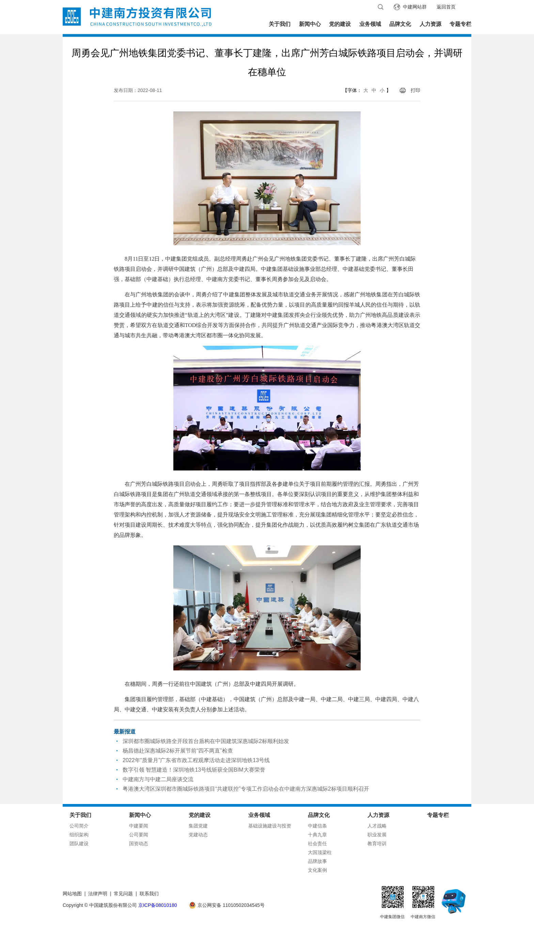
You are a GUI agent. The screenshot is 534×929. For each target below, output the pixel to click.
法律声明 (97, 893)
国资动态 (138, 843)
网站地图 (72, 893)
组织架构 (79, 834)
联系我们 (149, 893)
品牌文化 (400, 24)
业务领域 (370, 24)
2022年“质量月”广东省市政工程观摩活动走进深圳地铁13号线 (196, 760)
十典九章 (317, 834)
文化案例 (317, 870)
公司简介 (79, 826)
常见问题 (123, 893)
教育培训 (377, 843)
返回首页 (446, 7)
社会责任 (317, 843)
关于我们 (279, 24)
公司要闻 (138, 834)
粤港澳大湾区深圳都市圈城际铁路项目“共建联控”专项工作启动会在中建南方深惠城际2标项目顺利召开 (246, 789)
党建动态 (198, 834)
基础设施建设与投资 (269, 826)
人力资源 (430, 24)
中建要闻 (138, 826)
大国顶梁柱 (320, 852)
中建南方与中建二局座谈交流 (158, 779)
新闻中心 (310, 24)
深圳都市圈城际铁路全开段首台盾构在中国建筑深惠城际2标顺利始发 (206, 741)
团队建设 (79, 843)
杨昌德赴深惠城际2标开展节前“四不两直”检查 (178, 751)
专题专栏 (460, 24)
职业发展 (377, 834)
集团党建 (198, 826)
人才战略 (377, 826)
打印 (415, 90)
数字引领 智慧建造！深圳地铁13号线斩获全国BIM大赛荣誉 (194, 770)
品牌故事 (317, 861)
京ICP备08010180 (157, 905)
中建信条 (317, 826)
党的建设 (340, 24)
